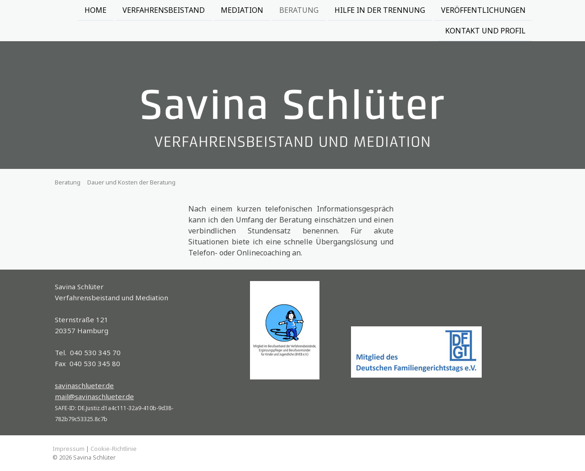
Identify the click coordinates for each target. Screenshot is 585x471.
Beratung (299, 10)
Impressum (69, 448)
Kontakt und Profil (485, 32)
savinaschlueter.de (84, 385)
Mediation (242, 10)
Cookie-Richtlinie (113, 448)
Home (95, 10)
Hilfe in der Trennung (380, 10)
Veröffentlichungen (483, 10)
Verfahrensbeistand (163, 10)
